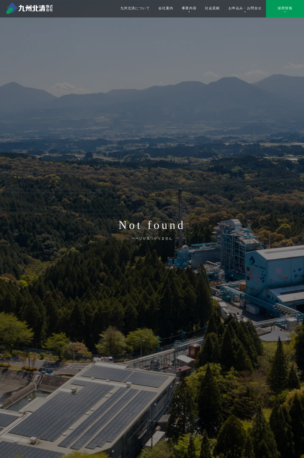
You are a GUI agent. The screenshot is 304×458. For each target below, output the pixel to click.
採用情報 (285, 9)
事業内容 (189, 9)
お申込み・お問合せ (245, 9)
